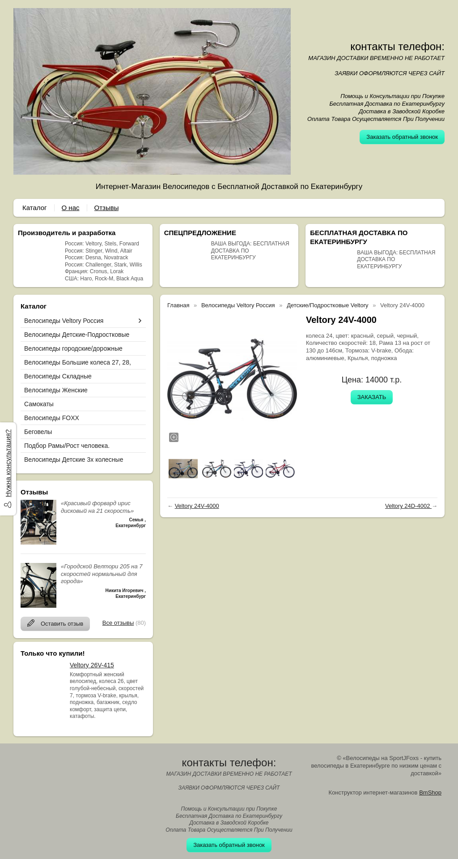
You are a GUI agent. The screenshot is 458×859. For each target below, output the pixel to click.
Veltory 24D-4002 (408, 506)
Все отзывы (118, 622)
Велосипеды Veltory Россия (63, 320)
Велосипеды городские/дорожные (73, 348)
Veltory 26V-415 (92, 665)
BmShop (430, 792)
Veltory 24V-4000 (197, 506)
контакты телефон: (397, 46)
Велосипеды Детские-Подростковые (76, 334)
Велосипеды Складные (58, 376)
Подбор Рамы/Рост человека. (67, 445)
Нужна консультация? (8, 463)
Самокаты (39, 404)
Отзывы (106, 207)
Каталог (34, 207)
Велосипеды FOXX (51, 417)
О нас (71, 207)
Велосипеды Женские (56, 390)
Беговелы (38, 431)
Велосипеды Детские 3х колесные (73, 459)
